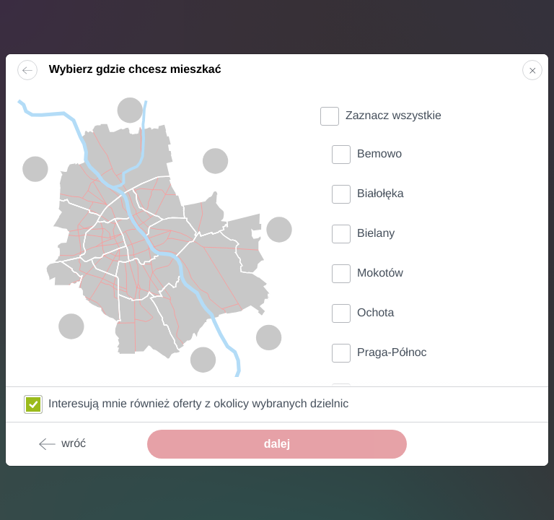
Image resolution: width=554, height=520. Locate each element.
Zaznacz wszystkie (393, 116)
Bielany (376, 234)
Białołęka (380, 194)
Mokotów (380, 273)
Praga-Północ (392, 353)
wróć (62, 444)
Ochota (375, 313)
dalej (277, 444)
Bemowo (379, 154)
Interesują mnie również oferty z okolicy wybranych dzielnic (198, 404)
